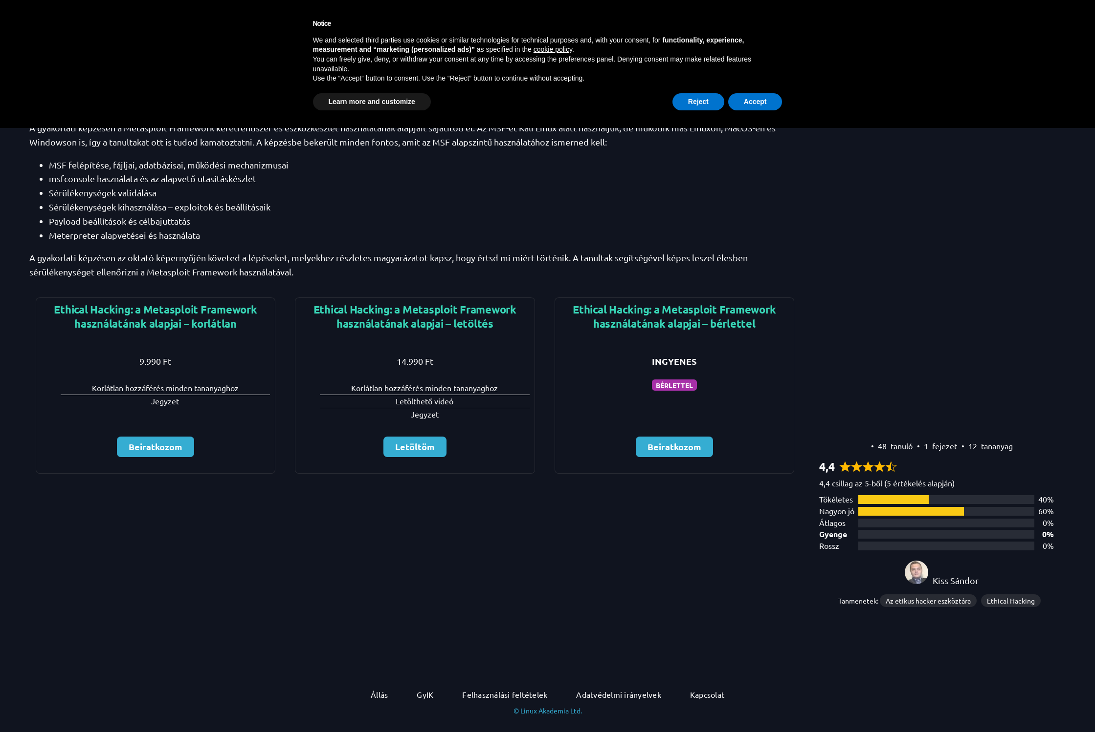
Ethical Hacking (1011, 600)
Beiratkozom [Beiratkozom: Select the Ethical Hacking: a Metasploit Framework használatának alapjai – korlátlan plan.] (155, 446)
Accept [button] (755, 705)
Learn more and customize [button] (372, 705)
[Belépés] (1065, 11)
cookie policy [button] (553, 653)
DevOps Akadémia (64, 11)
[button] (1078, 11)
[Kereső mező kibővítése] (868, 11)
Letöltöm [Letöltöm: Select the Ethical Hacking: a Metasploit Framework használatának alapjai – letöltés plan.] (415, 446)
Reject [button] (698, 705)
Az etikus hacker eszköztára (928, 600)
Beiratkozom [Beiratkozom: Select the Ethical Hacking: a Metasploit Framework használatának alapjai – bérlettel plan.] (674, 446)
